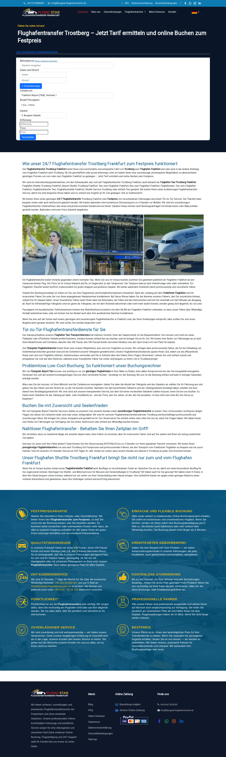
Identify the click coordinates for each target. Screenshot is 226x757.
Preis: (23, 128)
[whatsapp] (166, 721)
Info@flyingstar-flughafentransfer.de (68, 3)
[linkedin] (181, 721)
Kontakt (172, 11)
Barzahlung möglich (130, 704)
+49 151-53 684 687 (66, 582)
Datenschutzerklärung (142, 3)
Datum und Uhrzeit (29, 70)
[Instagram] (195, 3)
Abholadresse (27, 60)
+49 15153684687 (35, 3)
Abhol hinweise (157, 11)
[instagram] (174, 721)
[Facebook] (185, 3)
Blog (90, 704)
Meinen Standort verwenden (46, 61)
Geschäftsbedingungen (166, 3)
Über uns (95, 11)
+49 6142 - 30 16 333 (66, 589)
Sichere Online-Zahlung (132, 710)
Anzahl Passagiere (30, 99)
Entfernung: (25, 120)
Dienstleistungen (112, 11)
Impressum (94, 722)
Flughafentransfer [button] (134, 11)
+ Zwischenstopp (31, 86)
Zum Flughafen (24, 52)
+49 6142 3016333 (169, 704)
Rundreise (52, 52)
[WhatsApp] (190, 3)
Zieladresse (26, 90)
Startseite (83, 11)
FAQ (127, 3)
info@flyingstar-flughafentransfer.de (51, 586)
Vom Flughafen (39, 52)
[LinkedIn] (199, 3)
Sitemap (92, 739)
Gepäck (24, 110)
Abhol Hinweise (96, 716)
